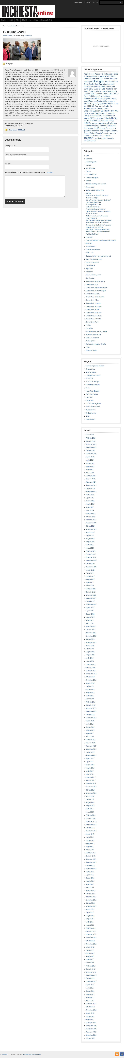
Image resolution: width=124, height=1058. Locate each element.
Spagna (107, 131)
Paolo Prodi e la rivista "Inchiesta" (97, 216)
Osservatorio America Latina (95, 281)
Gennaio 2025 (90, 479)
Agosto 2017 (90, 758)
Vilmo (93, 141)
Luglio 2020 (90, 648)
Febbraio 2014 (90, 890)
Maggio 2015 (90, 843)
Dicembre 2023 (91, 520)
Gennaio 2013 (90, 931)
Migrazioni (89, 268)
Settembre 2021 (91, 604)
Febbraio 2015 (90, 853)
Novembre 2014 (91, 862)
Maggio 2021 (90, 617)
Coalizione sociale (107, 84)
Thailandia (88, 135)
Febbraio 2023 (90, 551)
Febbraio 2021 (90, 626)
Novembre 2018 (91, 711)
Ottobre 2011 (90, 978)
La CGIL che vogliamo (93, 403)
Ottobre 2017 (90, 752)
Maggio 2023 (90, 542)
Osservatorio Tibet (46, 20)
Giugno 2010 (90, 1016)
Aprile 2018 (89, 733)
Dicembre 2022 (91, 557)
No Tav (114, 118)
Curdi (86, 89)
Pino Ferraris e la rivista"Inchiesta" (97, 223)
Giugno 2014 (90, 878)
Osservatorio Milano (92, 300)
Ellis (111, 94)
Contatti (95, 2)
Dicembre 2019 (91, 670)
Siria (93, 131)
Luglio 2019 (90, 686)
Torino (101, 135)
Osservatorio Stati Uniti (93, 312)
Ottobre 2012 (90, 941)
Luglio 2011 (90, 988)
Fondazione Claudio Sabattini (95, 209)
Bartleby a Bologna (92, 198)
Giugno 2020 (90, 652)
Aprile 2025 (89, 469)
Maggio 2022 (90, 579)
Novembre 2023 (91, 523)
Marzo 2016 (90, 812)
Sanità (96, 128)
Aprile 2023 (89, 545)
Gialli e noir (89, 253)
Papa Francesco (92, 120)
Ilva (101, 103)
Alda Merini (113, 74)
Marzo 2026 (90, 435)
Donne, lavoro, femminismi (95, 190)
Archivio (88, 165)
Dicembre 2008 (91, 1032)
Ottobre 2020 (90, 639)
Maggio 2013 (90, 919)
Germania (97, 98)
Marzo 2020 (90, 661)
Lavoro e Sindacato (92, 262)
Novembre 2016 (91, 787)
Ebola (108, 91)
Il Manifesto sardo (92, 394)
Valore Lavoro (90, 419)
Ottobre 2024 (90, 488)
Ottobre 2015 (90, 828)
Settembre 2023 (91, 529)
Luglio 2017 (90, 762)
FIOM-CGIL (90, 378)
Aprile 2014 (89, 884)
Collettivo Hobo (90, 86)
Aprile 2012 (89, 960)
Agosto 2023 (90, 532)
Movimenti (89, 272)
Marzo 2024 (90, 510)
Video (17, 20)
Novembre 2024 (91, 485)
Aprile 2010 (89, 1019)
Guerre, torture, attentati (94, 259)
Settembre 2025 (91, 454)
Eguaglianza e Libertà (93, 375)
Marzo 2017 (90, 774)
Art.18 (109, 76)
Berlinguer (88, 82)
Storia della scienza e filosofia (96, 344)
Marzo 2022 (90, 586)
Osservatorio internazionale (95, 297)
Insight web (89, 400)
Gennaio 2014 (90, 894)
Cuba (112, 86)
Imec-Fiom (89, 397)
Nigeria (108, 118)
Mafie (98, 113)
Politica (87, 126)
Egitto (114, 91)
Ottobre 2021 (90, 601)
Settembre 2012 (91, 944)
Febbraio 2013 (90, 928)
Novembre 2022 (91, 560)
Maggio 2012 (90, 956)
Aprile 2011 (89, 997)
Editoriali (24, 20)
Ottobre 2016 (90, 790)
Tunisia (97, 138)
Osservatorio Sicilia (92, 309)
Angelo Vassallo (90, 76)
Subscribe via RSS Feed (16, 130)
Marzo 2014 (90, 887)
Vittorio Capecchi (7, 35)
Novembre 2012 (91, 938)
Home (13, 26)
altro (87, 155)
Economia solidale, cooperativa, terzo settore (101, 240)
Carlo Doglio (89, 84)
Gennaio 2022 (90, 592)
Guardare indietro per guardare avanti (98, 256)
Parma (93, 123)
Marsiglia (87, 116)
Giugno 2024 (90, 501)
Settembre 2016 (91, 793)
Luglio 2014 (90, 875)
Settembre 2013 (91, 906)
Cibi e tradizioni (91, 174)
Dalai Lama (93, 89)
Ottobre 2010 (90, 1007)
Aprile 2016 (89, 809)
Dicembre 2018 (91, 708)
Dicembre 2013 (91, 897)
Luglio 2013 (90, 912)
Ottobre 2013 (90, 903)
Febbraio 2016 (90, 815)
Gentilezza (88, 98)
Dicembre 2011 (91, 972)
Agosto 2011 (90, 985)
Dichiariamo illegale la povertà (96, 184)
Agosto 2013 (90, 909)
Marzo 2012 (90, 963)
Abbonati (86, 2)
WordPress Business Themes (32, 1054)
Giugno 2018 (90, 727)
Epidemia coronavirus (93, 207)
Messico (95, 116)
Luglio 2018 (90, 724)
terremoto (111, 133)
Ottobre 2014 (90, 865)
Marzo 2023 (90, 548)
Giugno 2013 (90, 916)
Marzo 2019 (90, 699)
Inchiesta (4, 1054)
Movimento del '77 (107, 116)
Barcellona (94, 79)
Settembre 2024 (91, 491)
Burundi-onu (14, 32)
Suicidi (93, 133)
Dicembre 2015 (91, 821)
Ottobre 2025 (90, 451)
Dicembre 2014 (91, 859)
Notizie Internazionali (93, 407)
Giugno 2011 (90, 991)
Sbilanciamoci (90, 410)
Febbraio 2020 (90, 664)
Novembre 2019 (91, 674)
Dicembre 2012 (91, 934)
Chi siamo (78, 2)
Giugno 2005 (90, 1038)
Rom (114, 126)
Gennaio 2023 (90, 554)
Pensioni (100, 123)
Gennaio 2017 (90, 780)
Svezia (99, 133)
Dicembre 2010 (91, 1004)
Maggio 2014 (90, 881)
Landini (97, 111)
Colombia (101, 86)
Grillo (104, 101)
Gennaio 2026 (90, 441)
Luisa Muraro (89, 113)
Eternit (115, 94)
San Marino (88, 128)
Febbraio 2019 (90, 702)
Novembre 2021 (91, 598)
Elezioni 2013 (89, 94)
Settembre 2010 (91, 1010)
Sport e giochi (90, 341)
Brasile (108, 81)
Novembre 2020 (91, 636)
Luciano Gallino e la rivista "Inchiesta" (98, 211)
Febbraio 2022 (90, 589)
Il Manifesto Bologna (92, 391)
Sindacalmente (91, 413)
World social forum (92, 234)
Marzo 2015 (90, 850)
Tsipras (88, 138)
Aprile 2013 (89, 922)
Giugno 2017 (90, 765)
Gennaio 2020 (90, 667)
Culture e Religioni (92, 177)
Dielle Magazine (91, 372)
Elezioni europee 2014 (93, 202)
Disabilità (109, 89)
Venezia (87, 141)
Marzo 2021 (90, 623)
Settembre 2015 (91, 831)
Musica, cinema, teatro (93, 275)
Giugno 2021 (90, 614)
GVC (87, 388)
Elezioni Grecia (102, 94)
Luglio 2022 (90, 573)
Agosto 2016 (90, 796)
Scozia (102, 128)
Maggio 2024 (90, 504)
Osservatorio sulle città (93, 319)
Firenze (95, 96)
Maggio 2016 (90, 806)
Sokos (88, 416)
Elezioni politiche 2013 (93, 205)
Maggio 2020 (90, 655)
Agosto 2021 (90, 608)
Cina (96, 84)
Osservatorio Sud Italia (93, 316)
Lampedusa (89, 111)
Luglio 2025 (90, 460)
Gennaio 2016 (90, 818)
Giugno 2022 (90, 576)
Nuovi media (90, 278)
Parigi (111, 121)
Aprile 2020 (89, 658)
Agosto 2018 (90, 721)
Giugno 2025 (90, 463)
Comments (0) (28, 35)
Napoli (101, 118)
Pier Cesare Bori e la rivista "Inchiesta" (99, 220)
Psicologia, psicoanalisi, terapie (96, 331)
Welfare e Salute (91, 350)
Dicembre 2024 (91, 482)
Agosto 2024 (90, 495)
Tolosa (95, 135)
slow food (99, 131)
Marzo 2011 (90, 1000)
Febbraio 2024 (90, 513)
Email (16, 155)
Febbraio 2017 (90, 777)
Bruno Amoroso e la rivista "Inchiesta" (98, 200)
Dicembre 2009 (91, 1022)
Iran (85, 106)
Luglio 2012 (90, 950)
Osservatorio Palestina (93, 303)
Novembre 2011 (91, 975)
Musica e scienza (91, 214)
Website (7, 164)
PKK (106, 123)
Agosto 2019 (90, 683)
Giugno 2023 (90, 538)
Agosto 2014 (90, 872)
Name (10, 146)
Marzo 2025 (90, 473)
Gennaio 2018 (90, 743)
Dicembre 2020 (91, 633)
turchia (103, 138)
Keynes (98, 106)
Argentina (102, 76)
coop (108, 86)
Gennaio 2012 (90, 969)
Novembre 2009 (91, 1026)
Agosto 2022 (90, 570)
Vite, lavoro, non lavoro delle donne (97, 229)
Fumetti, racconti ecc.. (93, 250)
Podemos (112, 123)
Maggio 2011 (90, 994)
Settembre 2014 (91, 868)
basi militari (104, 79)
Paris (87, 123)
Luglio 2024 (90, 498)
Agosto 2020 (90, 645)
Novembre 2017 (91, 749)
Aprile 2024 (89, 507)
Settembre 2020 (91, 642)
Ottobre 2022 (90, 564)
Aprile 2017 (89, 771)
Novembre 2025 (91, 447)
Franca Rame (104, 96)
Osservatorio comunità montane (96, 287)
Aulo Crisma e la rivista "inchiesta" (97, 195)
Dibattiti (11, 20)
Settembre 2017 (91, 755)
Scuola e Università (92, 338)
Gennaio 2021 (90, 630)
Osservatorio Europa (93, 294)
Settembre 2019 (91, 680)
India (105, 103)
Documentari (90, 187)
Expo (86, 96)
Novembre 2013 (91, 900)
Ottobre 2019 (90, 677)
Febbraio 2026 (90, 438)
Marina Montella (108, 113)
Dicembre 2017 (91, 746)
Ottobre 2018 (90, 714)
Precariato (89, 328)
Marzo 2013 (90, 925)
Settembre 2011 (91, 982)
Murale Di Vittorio (91, 118)
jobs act (90, 106)
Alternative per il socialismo (95, 366)
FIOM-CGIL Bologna (92, 381)
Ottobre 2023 (90, 526)
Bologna (98, 81)
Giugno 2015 (90, 840)
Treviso (107, 135)
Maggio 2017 (90, 768)
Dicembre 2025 (91, 444)
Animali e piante (91, 162)
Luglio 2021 (90, 611)
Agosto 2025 (90, 457)
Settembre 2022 (91, 567)
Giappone (106, 98)
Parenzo (104, 120)
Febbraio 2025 (90, 476)
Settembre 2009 (91, 1029)
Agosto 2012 (90, 947)
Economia (89, 237)
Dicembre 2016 (91, 784)
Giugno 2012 (90, 953)
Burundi (114, 82)
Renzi (109, 126)
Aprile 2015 (89, 846)
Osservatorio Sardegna (93, 306)
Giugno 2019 (90, 689)
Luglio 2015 (90, 837)
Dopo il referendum (97, 91)
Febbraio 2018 (90, 740)
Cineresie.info (90, 369)
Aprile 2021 (89, 620)
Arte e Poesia (90, 168)
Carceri (88, 171)
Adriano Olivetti (101, 74)
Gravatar (50, 172)
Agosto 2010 (90, 1013)
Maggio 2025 (90, 466)
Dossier (3, 20)
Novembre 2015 (91, 824)
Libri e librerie (90, 265)
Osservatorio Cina (92, 284)
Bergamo (113, 79)
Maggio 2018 (90, 730)
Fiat (90, 96)
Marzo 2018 (90, 736)
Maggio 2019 (90, 692)
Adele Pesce (89, 74)
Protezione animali (98, 126)
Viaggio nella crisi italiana (94, 227)
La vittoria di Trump (100, 108)
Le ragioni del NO (109, 110)
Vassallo (110, 138)
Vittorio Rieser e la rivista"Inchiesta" (98, 232)
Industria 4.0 (113, 103)
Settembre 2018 (91, 718)
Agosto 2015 (90, 834)
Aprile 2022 (89, 582)
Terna (104, 133)
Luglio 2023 (90, 535)
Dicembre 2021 (91, 595)
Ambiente (89, 159)
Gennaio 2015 (90, 856)
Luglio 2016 (90, 799)
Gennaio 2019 (90, 705)
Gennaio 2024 (90, 516)
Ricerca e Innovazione (93, 334)
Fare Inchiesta (34, 20)
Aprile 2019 (89, 696)
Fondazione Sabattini (93, 385)
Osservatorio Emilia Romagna (96, 290)
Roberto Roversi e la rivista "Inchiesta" (98, 225)
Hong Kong (94, 103)
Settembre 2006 (91, 1035)
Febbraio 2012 (90, 966)
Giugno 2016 (90, 802)
